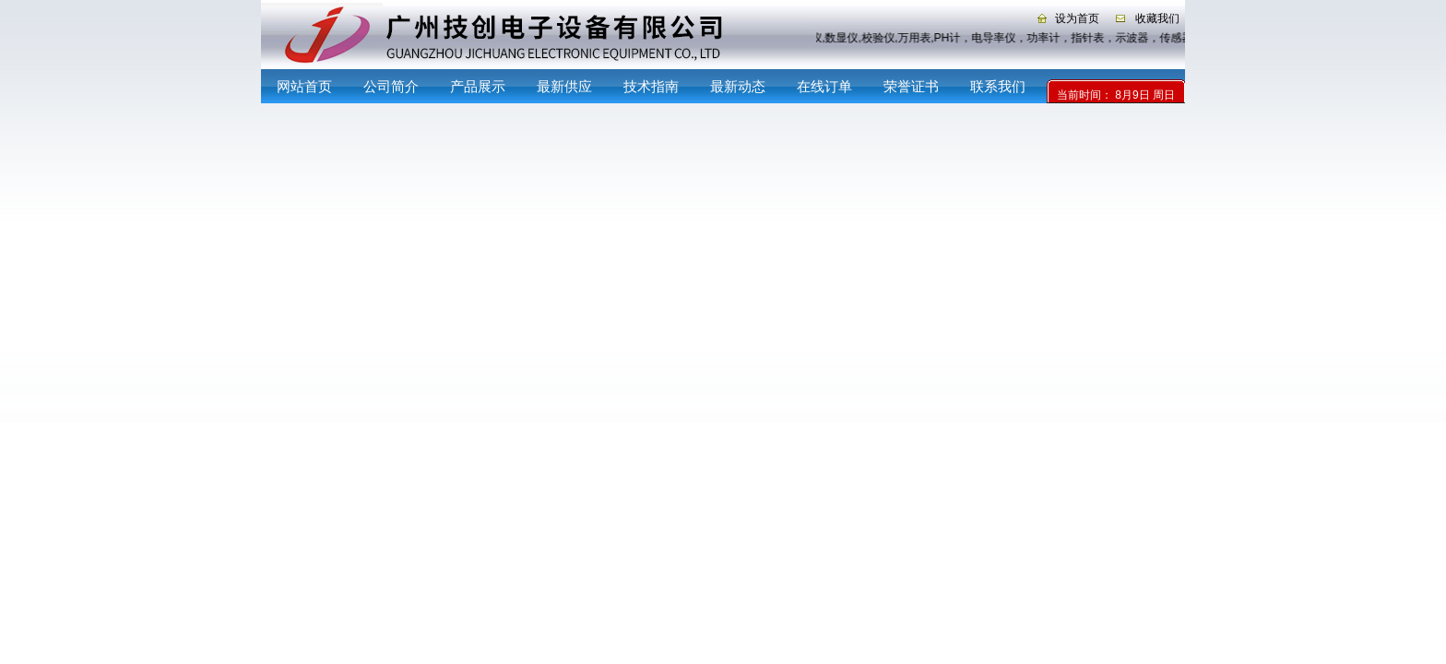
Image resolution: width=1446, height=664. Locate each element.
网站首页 (304, 86)
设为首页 (1077, 18)
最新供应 (564, 86)
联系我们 (997, 86)
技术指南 (651, 86)
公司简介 (391, 86)
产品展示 (477, 86)
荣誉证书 (911, 86)
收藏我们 (1157, 18)
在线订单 (824, 86)
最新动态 (737, 86)
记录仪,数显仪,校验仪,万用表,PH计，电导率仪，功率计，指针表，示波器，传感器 (989, 37)
